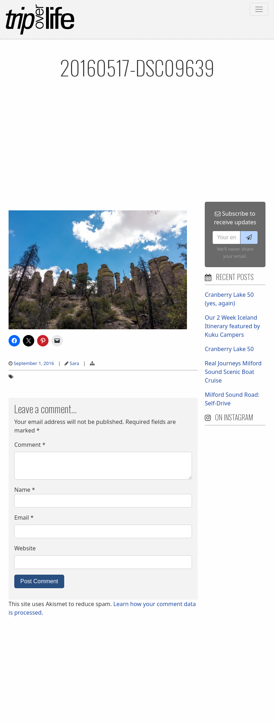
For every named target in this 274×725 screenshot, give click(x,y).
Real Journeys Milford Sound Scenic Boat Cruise (233, 371)
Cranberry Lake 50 (229, 349)
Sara (74, 363)
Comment (29, 445)
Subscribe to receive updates (235, 218)
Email (24, 517)
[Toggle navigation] (259, 9)
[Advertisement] (137, 148)
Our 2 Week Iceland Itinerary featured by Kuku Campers (232, 326)
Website (25, 548)
